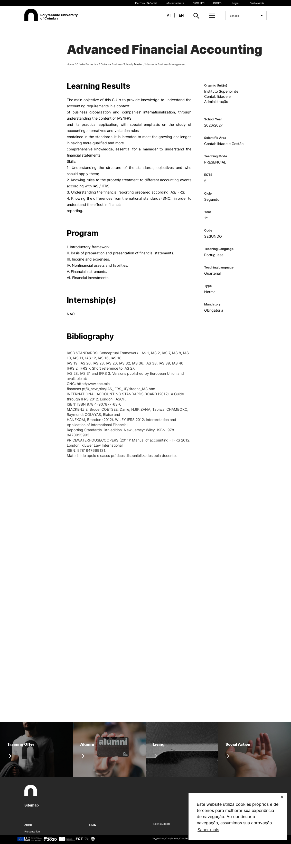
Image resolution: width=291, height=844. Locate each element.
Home (70, 64)
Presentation (32, 831)
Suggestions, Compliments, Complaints (171, 838)
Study (92, 824)
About (28, 824)
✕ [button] (282, 797)
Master (138, 64)
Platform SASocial (146, 3)
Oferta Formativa (87, 64)
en (181, 15)
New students (161, 823)
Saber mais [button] (208, 829)
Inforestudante (175, 3)
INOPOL (218, 3)
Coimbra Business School (116, 64)
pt (169, 15)
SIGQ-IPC (198, 3)
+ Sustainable (255, 3)
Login (235, 3)
